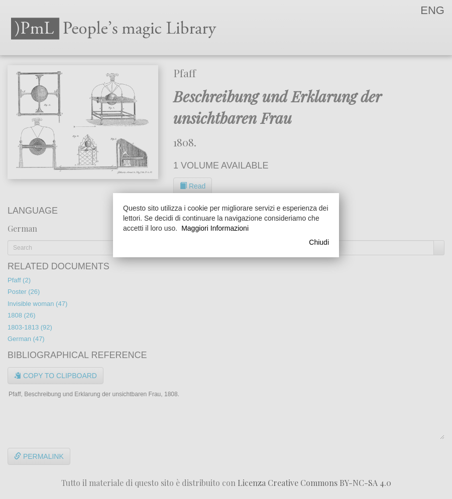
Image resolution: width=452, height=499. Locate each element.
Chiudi (319, 242)
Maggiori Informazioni (215, 228)
